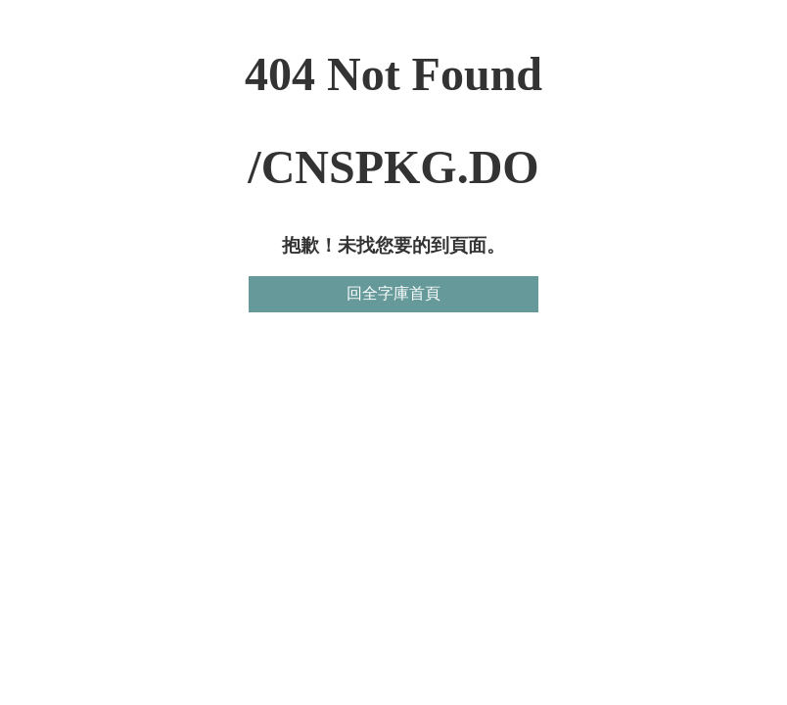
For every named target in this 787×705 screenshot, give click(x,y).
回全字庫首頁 (393, 293)
